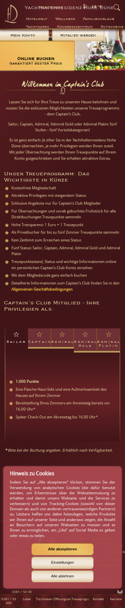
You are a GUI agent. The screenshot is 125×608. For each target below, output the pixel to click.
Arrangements (43, 36)
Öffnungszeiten (62, 599)
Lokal (27, 599)
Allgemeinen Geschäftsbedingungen (42, 289)
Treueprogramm (80, 599)
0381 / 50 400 (8, 601)
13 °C (96, 7)
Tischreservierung (44, 599)
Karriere (116, 599)
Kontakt (98, 599)
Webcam (102, 36)
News (76, 36)
